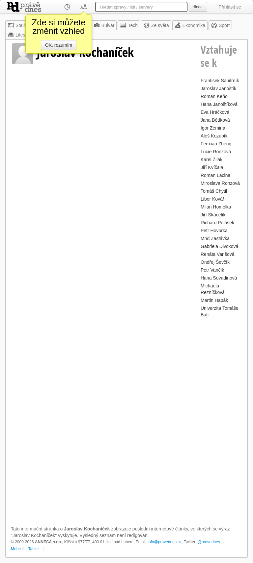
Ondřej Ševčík (215, 262)
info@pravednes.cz (165, 542)
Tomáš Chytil (214, 191)
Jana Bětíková (215, 120)
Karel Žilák (211, 159)
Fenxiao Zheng (216, 143)
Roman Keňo (214, 96)
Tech (129, 25)
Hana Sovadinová (219, 278)
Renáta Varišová (217, 254)
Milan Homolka (216, 206)
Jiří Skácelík (213, 214)
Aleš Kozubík (214, 135)
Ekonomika (190, 25)
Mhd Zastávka (215, 238)
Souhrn (19, 25)
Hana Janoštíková (219, 104)
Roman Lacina (215, 175)
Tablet (33, 549)
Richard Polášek (217, 222)
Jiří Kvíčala (212, 167)
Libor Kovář (212, 199)
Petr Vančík (212, 270)
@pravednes (209, 542)
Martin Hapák (214, 300)
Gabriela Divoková (219, 246)
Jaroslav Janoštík (218, 88)
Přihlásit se (230, 7)
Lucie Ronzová (216, 151)
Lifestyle (20, 35)
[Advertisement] (221, 418)
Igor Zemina (213, 128)
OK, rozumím (58, 45)
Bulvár (104, 25)
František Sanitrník (220, 80)
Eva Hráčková (215, 112)
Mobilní (17, 549)
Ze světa (156, 25)
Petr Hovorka (214, 230)
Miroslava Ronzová (220, 183)
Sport (220, 25)
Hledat (198, 7)
